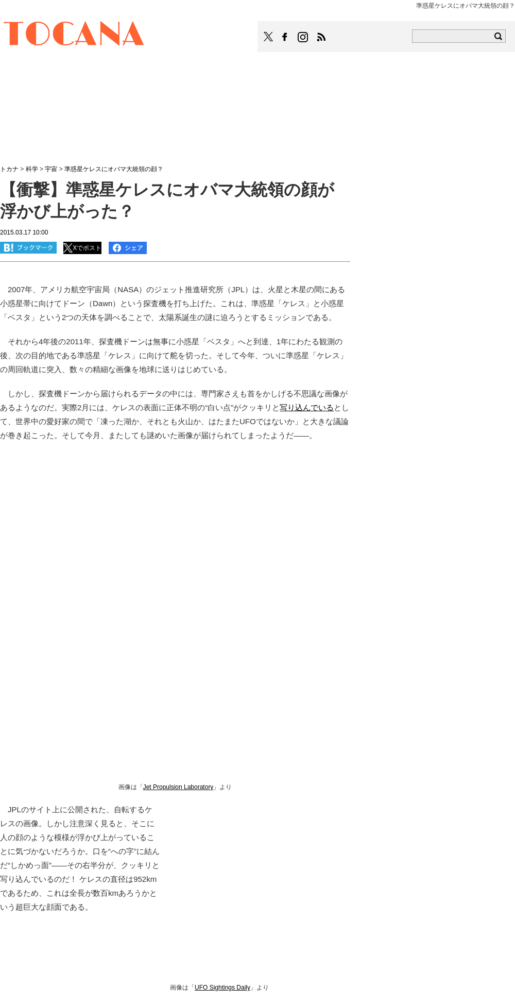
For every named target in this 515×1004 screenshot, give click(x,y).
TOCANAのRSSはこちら (321, 37)
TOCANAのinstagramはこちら (303, 37)
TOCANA (74, 35)
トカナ (9, 169)
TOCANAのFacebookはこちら (284, 37)
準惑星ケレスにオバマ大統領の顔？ (113, 169)
